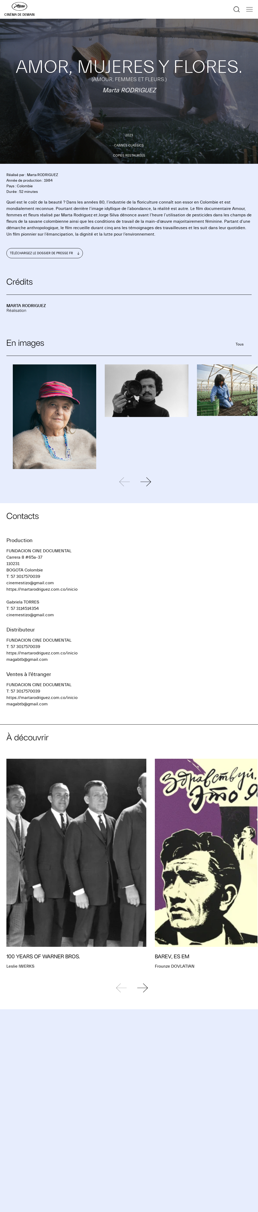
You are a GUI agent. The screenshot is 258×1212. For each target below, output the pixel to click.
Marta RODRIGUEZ (26, 305)
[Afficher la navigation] (249, 9)
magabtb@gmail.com (27, 659)
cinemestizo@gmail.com (30, 583)
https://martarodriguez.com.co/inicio (42, 589)
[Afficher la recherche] (236, 9)
